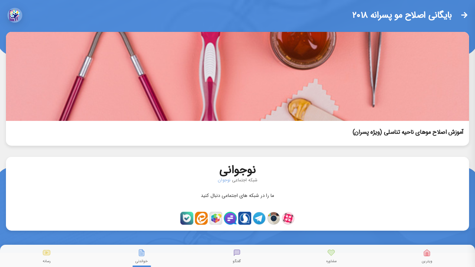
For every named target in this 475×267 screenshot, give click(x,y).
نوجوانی (237, 168)
